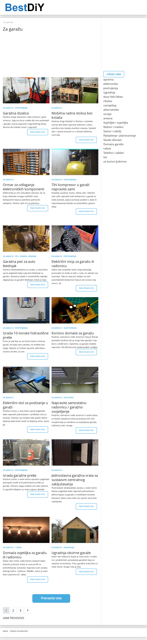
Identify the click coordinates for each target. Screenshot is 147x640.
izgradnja (69, 547)
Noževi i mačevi (113, 127)
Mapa (5, 631)
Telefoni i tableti (113, 153)
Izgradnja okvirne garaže (71, 552)
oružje (107, 114)
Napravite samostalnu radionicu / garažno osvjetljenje (69, 407)
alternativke (111, 110)
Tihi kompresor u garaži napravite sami (70, 186)
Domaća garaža (113, 144)
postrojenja (21, 108)
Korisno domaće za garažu (73, 333)
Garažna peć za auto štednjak (19, 263)
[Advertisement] (51, 54)
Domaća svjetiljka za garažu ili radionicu (25, 554)
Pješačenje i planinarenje (119, 135)
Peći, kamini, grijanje (25, 256)
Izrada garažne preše (19, 475)
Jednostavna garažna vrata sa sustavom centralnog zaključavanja (75, 479)
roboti (107, 148)
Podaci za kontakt (19, 631)
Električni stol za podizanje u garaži (25, 404)
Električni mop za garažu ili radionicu (73, 263)
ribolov (107, 101)
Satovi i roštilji (112, 131)
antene (108, 118)
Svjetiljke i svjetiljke (115, 122)
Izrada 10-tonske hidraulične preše (26, 335)
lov (105, 157)
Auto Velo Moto (113, 97)
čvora (18, 547)
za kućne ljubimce (115, 161)
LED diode (69, 397)
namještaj (109, 105)
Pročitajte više (37, 132)
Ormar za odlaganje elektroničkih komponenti (23, 186)
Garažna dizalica (16, 113)
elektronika (70, 328)
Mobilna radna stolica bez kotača (72, 115)
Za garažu (8, 108)
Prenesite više (51, 598)
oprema (108, 79)
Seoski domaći (112, 140)
